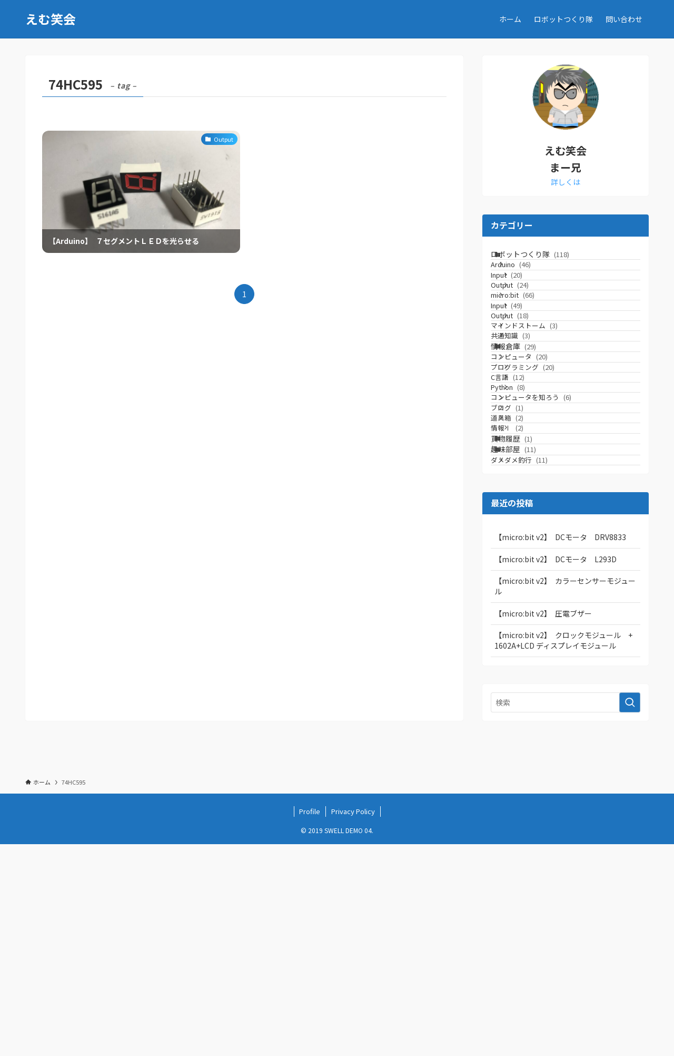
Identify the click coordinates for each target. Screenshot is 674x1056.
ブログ (524, 563)
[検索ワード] (565, 915)
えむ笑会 (50, 19)
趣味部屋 (526, 646)
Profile (309, 1023)
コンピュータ (536, 463)
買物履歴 (525, 624)
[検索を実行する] (629, 915)
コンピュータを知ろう (548, 543)
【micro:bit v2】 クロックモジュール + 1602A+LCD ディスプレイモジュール (567, 852)
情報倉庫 (526, 441)
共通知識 (527, 421)
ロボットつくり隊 (543, 259)
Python (529, 523)
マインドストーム (541, 401)
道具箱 (524, 583)
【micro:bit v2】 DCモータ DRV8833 (560, 749)
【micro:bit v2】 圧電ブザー (543, 825)
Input (528, 301)
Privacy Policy (353, 1023)
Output (531, 321)
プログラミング (544, 483)
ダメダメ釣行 (536, 667)
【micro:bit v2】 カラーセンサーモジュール (565, 798)
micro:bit (529, 341)
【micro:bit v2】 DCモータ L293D (555, 771)
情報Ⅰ (528, 603)
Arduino (528, 281)
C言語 (529, 503)
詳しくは (565, 182)
